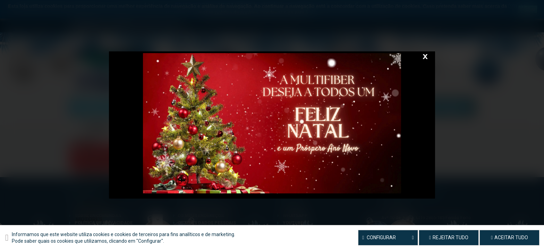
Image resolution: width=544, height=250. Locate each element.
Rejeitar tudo (448, 237)
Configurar (388, 237)
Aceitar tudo (509, 237)
